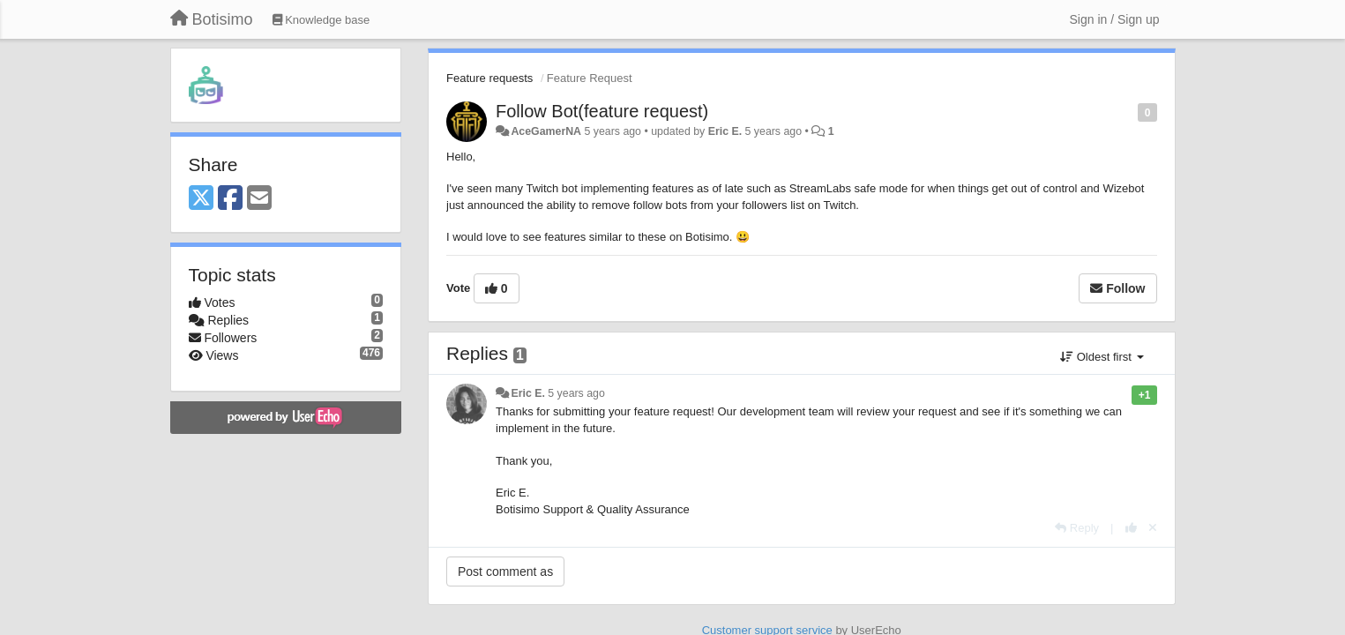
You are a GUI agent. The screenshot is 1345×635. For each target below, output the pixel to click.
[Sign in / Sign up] (1115, 19)
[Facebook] (230, 198)
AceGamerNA (546, 131)
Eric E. (725, 131)
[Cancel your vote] (1152, 527)
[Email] (259, 198)
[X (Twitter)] (201, 198)
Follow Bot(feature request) (602, 111)
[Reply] (1077, 527)
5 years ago (576, 393)
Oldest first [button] (1101, 356)
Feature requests (489, 78)
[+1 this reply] (1131, 527)
